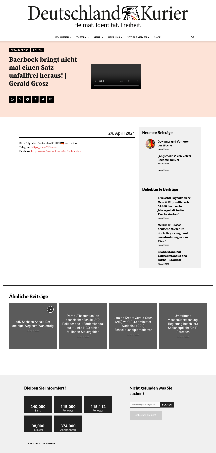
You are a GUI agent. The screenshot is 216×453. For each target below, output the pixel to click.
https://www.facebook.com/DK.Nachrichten (56, 151)
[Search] (167, 402)
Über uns (115, 37)
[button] (193, 37)
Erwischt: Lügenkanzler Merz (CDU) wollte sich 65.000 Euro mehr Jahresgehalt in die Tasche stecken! (174, 206)
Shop (157, 37)
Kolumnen (63, 37)
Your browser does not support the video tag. (116, 76)
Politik (37, 50)
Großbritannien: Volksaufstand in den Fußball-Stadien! (172, 254)
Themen (82, 37)
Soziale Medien (138, 37)
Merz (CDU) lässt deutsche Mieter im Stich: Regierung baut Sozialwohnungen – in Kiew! (173, 232)
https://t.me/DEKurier (44, 147)
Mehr (98, 37)
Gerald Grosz (19, 50)
